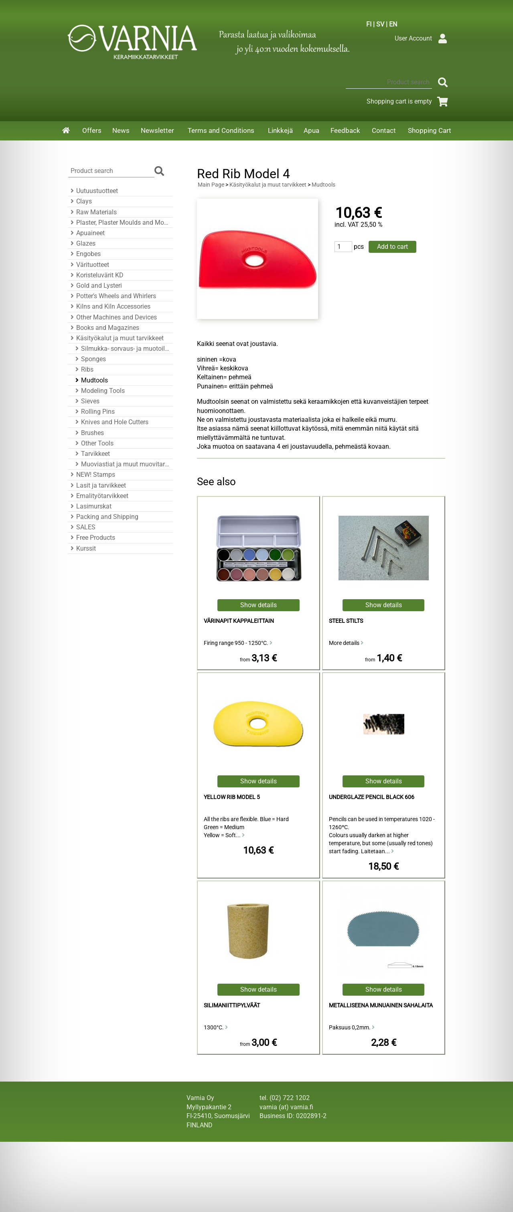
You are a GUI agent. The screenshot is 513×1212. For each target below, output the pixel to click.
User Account (423, 38)
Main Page (211, 184)
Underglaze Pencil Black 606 (371, 797)
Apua (311, 130)
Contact (384, 130)
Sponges (89, 359)
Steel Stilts (346, 621)
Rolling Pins (94, 411)
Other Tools (93, 443)
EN (393, 24)
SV (380, 24)
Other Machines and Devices (112, 317)
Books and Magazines (103, 327)
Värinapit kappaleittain (239, 621)
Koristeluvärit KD (96, 275)
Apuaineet (86, 233)
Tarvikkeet (91, 454)
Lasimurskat (90, 506)
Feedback (345, 130)
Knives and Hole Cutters (110, 422)
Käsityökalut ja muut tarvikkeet (116, 338)
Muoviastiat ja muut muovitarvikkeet (121, 464)
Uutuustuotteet (93, 191)
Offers (91, 130)
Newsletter (157, 130)
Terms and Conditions (221, 130)
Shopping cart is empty (409, 101)
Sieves (86, 401)
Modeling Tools (99, 391)
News (121, 130)
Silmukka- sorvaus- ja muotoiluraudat (121, 348)
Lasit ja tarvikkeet (97, 485)
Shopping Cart (429, 130)
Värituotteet (88, 264)
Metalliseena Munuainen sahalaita (381, 1005)
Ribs (83, 369)
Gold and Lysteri (95, 285)
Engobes (84, 254)
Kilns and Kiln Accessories (109, 306)
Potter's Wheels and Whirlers (112, 296)
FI (368, 24)
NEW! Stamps (91, 474)
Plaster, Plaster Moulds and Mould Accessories (119, 222)
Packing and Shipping (103, 517)
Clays (80, 201)
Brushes (88, 433)
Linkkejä (280, 130)
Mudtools (90, 380)
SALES (81, 527)
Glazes (81, 243)
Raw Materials (92, 212)
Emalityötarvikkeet (98, 496)
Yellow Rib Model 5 (232, 797)
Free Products (91, 537)
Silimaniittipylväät (232, 1005)
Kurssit (82, 548)
